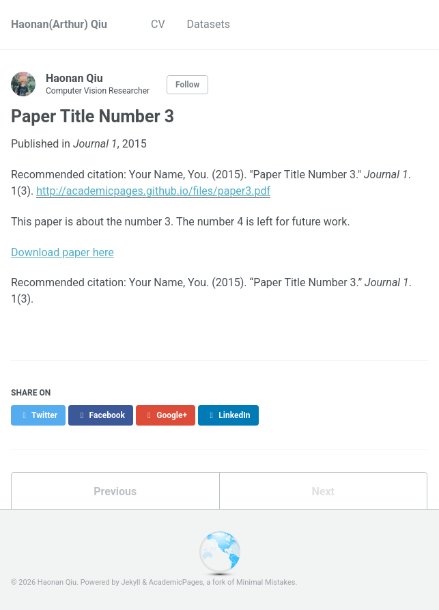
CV (158, 24)
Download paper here (62, 252)
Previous (115, 491)
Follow (187, 84)
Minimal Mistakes (266, 582)
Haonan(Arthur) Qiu (59, 24)
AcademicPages (176, 582)
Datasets (208, 24)
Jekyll (130, 582)
